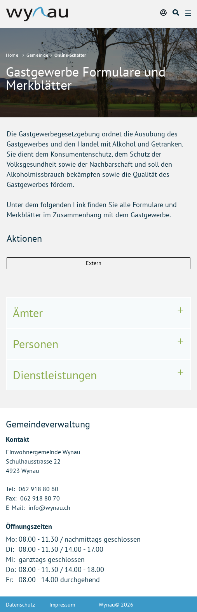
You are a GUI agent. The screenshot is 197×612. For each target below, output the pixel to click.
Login (164, 12)
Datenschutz (20, 604)
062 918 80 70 (40, 498)
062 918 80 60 (38, 489)
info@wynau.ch (49, 507)
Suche (176, 12)
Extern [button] (94, 263)
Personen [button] (35, 343)
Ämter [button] (28, 312)
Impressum (62, 604)
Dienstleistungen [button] (55, 374)
